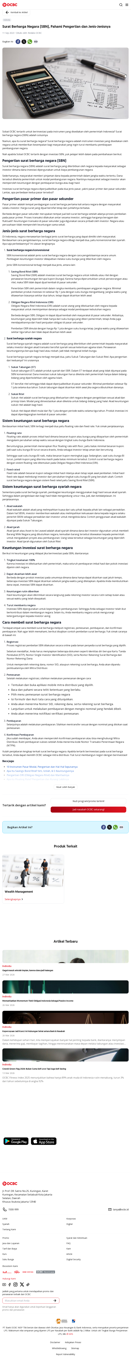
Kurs (4, 1254)
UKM (4, 1218)
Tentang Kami (9, 1229)
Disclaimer (55, 1342)
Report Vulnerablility (65, 1354)
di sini (69, 1334)
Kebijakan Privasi (73, 1342)
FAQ (68, 1243)
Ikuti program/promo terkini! (87, 801)
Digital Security (73, 1259)
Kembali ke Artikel (16, 12)
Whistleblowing (59, 1348)
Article (69, 1254)
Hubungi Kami (9, 1278)
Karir (68, 1248)
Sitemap (75, 1348)
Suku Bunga (8, 1259)
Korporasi (71, 1218)
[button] (55, 1301)
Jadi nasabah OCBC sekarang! (87, 809)
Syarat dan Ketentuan (76, 1238)
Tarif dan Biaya (9, 1248)
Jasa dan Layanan (10, 1243)
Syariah (5, 1224)
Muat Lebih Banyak (65, 787)
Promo (5, 1238)
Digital (69, 1224)
